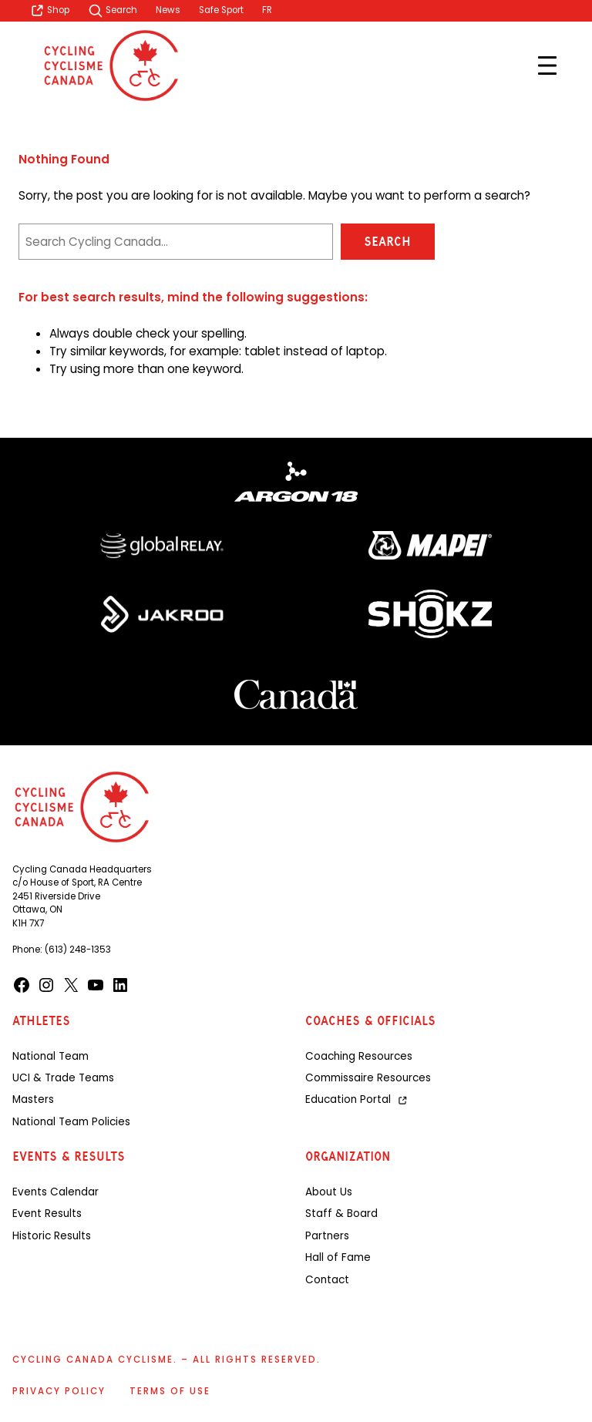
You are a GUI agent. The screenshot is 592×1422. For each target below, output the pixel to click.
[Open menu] (547, 65)
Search (387, 241)
